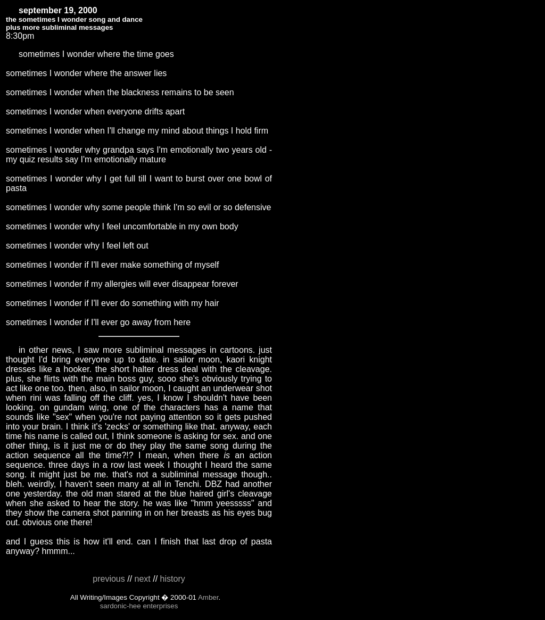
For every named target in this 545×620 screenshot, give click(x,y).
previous (109, 578)
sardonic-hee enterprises (139, 606)
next (143, 578)
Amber (208, 597)
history (172, 578)
